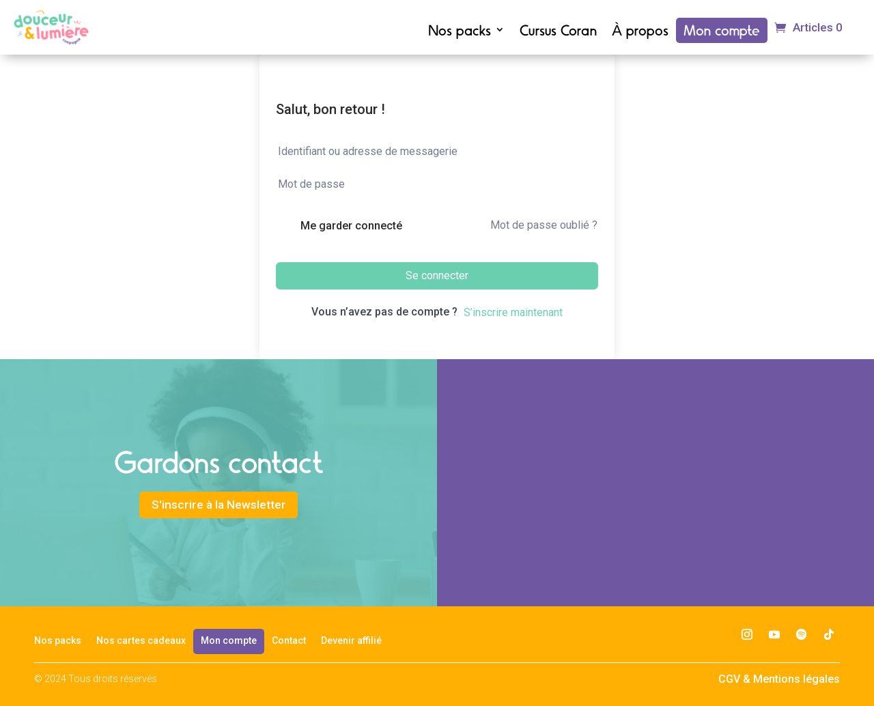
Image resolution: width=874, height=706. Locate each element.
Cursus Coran (558, 31)
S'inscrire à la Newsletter (219, 507)
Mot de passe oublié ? (543, 224)
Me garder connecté (351, 225)
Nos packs (459, 31)
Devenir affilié (351, 641)
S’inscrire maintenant (513, 312)
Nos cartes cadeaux (141, 641)
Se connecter (437, 275)
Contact (289, 641)
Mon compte (721, 31)
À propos (640, 31)
